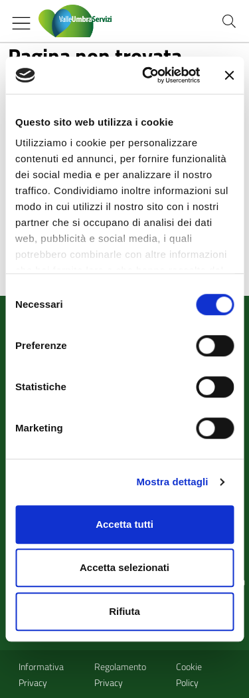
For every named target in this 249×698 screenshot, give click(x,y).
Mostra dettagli (172, 481)
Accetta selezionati (124, 567)
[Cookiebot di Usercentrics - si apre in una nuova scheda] (148, 75)
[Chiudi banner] (229, 75)
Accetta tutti (124, 524)
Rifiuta (124, 611)
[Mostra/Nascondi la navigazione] (21, 23)
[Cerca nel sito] (229, 21)
